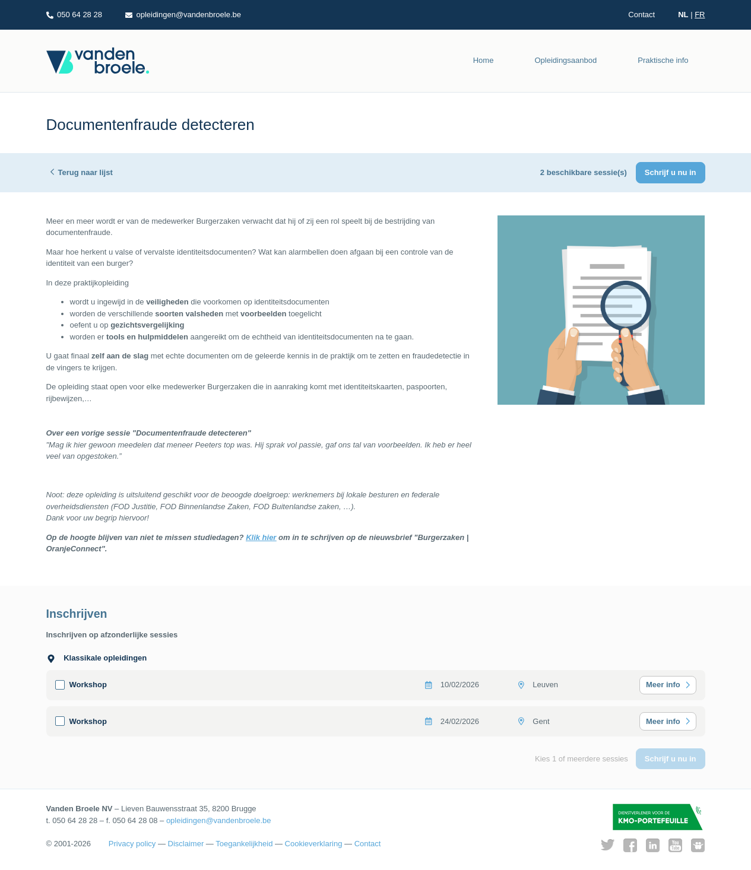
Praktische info (663, 60)
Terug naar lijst (85, 172)
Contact (641, 14)
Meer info (663, 684)
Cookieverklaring (314, 843)
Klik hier (261, 537)
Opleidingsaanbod (565, 60)
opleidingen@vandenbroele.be (218, 820)
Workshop (88, 684)
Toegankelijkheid (244, 843)
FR (700, 14)
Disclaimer (186, 843)
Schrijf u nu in (670, 172)
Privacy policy (132, 843)
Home (483, 60)
